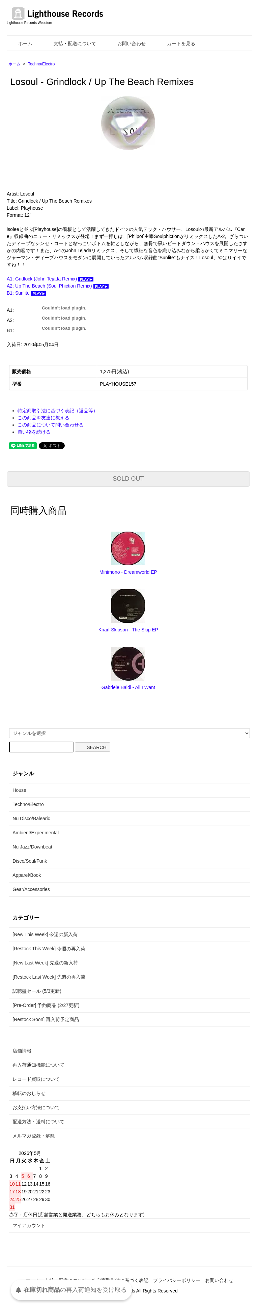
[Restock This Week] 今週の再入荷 (48, 948)
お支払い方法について (36, 1107)
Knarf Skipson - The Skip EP (128, 629)
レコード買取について (36, 1079)
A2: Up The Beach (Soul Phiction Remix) (58, 286)
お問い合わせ (127, 43)
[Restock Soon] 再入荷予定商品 (45, 1019)
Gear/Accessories (31, 889)
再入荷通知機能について (38, 1065)
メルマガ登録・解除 (33, 1135)
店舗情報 (21, 1050)
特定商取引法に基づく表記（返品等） (58, 410)
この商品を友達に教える (43, 417)
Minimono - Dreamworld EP (128, 572)
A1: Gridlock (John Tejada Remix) (50, 278)
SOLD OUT (128, 478)
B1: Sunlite (26, 293)
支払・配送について (70, 43)
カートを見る (176, 43)
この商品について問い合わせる (51, 424)
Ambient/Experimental (35, 832)
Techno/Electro (41, 64)
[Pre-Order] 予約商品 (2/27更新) (45, 1005)
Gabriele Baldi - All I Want (128, 687)
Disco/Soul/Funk (29, 861)
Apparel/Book (26, 875)
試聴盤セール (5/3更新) (36, 991)
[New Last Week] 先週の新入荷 (45, 962)
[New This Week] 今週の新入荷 (45, 934)
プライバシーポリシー (176, 1280)
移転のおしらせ (29, 1093)
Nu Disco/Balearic (31, 818)
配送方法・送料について (38, 1121)
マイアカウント (29, 1225)
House (19, 790)
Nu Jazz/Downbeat (32, 847)
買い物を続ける (34, 432)
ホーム (20, 43)
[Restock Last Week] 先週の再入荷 (48, 977)
